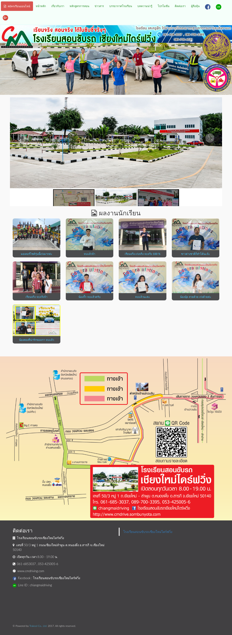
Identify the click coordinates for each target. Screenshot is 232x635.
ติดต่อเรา (180, 6)
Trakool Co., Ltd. (38, 625)
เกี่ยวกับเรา (57, 6)
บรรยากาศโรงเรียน (120, 6)
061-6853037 (26, 564)
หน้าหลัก (41, 6)
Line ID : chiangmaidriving (32, 585)
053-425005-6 (48, 564)
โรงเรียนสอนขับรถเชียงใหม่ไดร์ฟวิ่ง (147, 532)
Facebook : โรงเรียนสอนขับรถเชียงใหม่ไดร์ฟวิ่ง (46, 578)
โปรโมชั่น (163, 6)
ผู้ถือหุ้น (195, 6)
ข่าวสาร (99, 6)
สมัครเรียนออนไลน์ (17, 6)
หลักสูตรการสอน (79, 6)
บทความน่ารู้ (144, 6)
